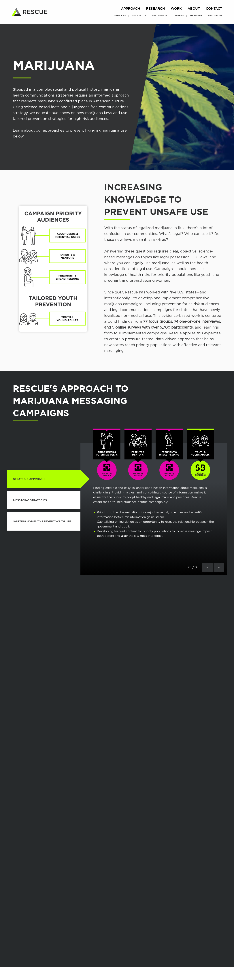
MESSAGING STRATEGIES (30, 500)
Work (176, 8)
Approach (130, 8)
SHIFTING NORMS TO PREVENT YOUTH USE (42, 521)
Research (155, 8)
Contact (214, 8)
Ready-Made (159, 15)
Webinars (196, 15)
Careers (178, 15)
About (194, 8)
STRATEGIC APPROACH (29, 479)
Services (120, 15)
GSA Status (139, 15)
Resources (215, 15)
